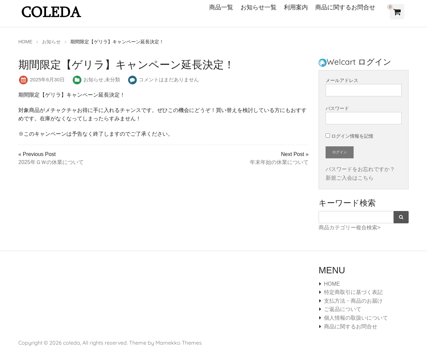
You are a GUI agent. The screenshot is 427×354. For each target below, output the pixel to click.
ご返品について (342, 309)
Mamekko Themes (178, 342)
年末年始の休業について (279, 162)
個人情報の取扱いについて (356, 318)
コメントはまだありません (169, 79)
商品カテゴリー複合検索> (349, 227)
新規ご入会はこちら (350, 178)
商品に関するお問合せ (345, 7)
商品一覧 (221, 7)
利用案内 (296, 7)
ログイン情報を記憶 (349, 136)
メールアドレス (364, 87)
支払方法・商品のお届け (353, 301)
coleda (71, 342)
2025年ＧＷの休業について (51, 162)
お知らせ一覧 (259, 7)
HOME (332, 284)
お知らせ (93, 79)
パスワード (364, 115)
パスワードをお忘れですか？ (360, 169)
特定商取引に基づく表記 (353, 292)
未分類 (112, 79)
